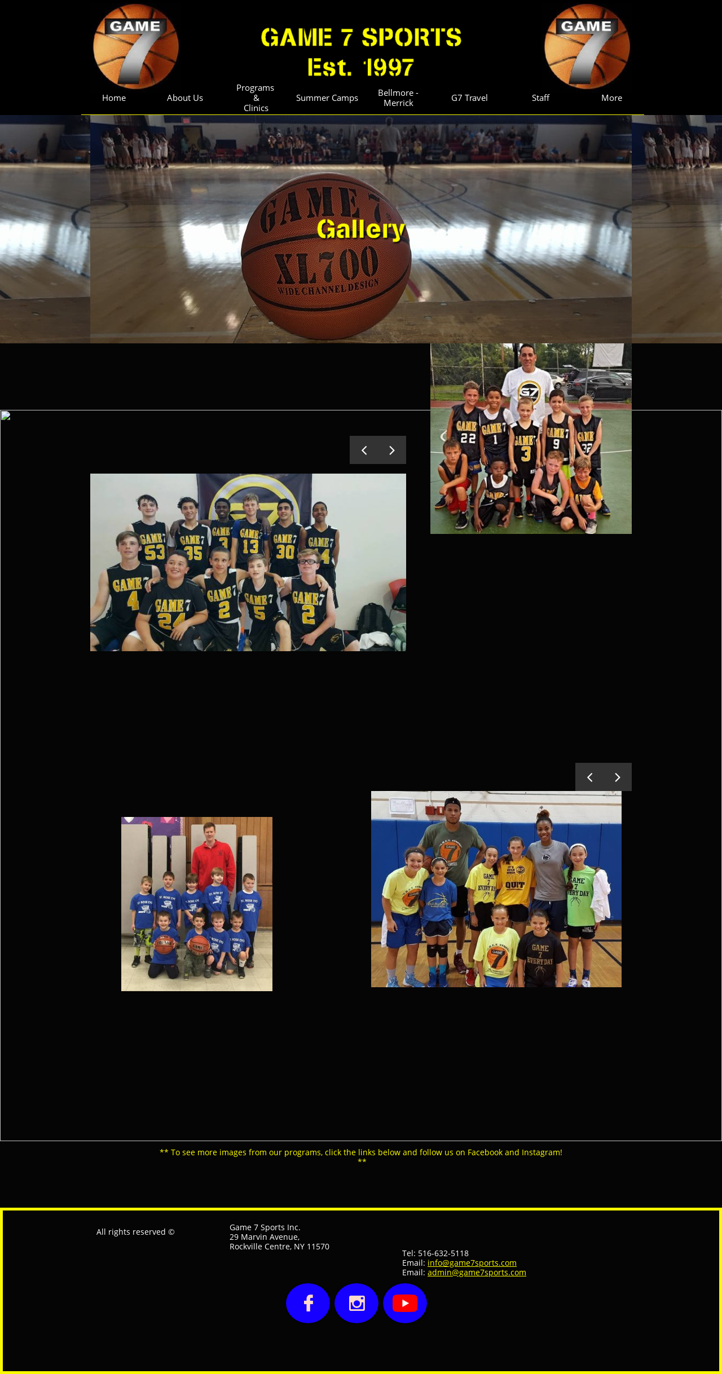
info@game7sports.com (472, 1262)
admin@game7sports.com (477, 1272)
